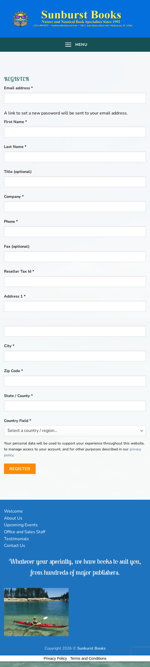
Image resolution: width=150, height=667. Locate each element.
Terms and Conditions (88, 658)
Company (14, 196)
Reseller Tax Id (19, 271)
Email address (26, 88)
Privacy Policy (55, 658)
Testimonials (16, 539)
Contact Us (14, 546)
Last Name (15, 146)
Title (18, 171)
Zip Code (13, 370)
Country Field (17, 420)
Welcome (13, 511)
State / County (18, 395)
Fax (16, 246)
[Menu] (75, 45)
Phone (11, 221)
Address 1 (15, 296)
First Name (15, 121)
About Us (13, 518)
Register (20, 469)
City (9, 346)
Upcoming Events (21, 525)
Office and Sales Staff (24, 532)
